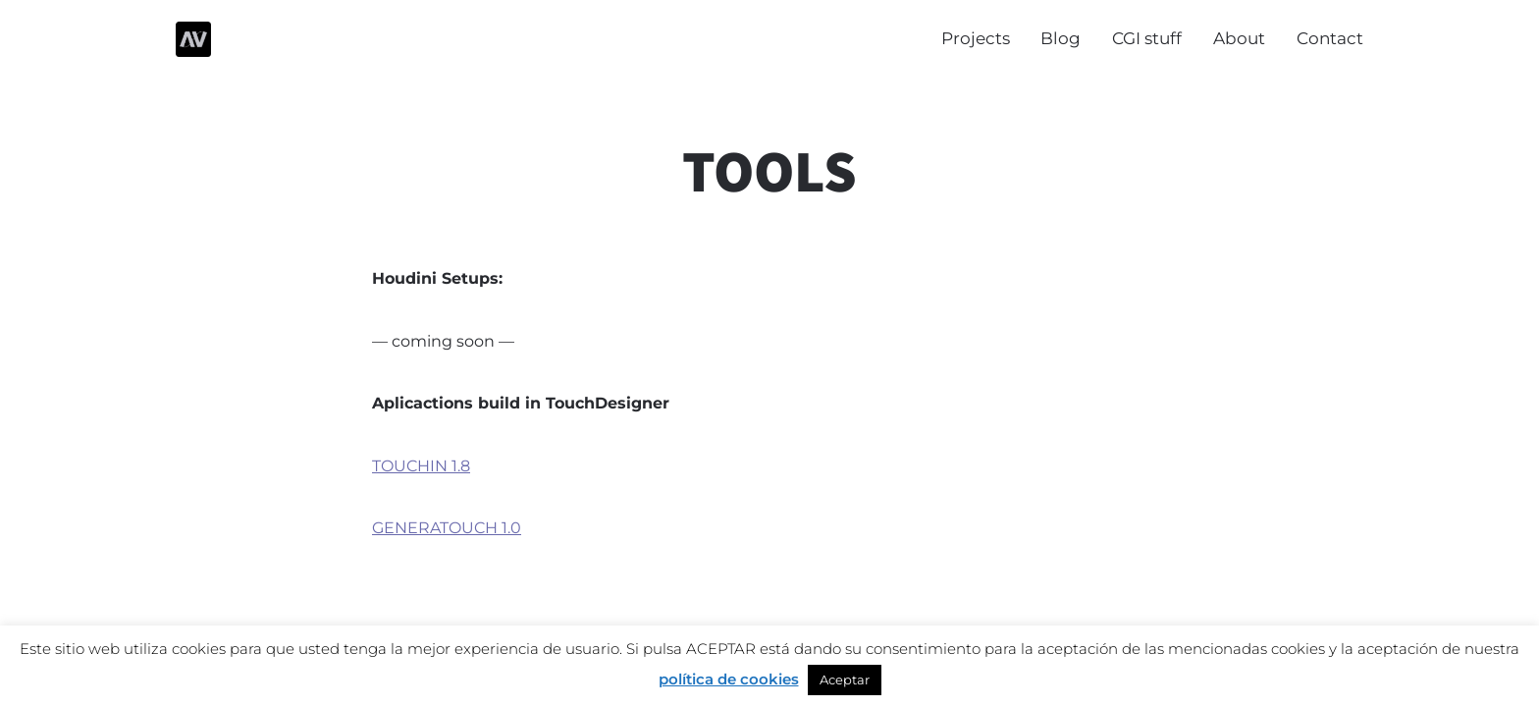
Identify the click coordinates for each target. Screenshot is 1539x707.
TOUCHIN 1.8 (421, 466)
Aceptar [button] (845, 679)
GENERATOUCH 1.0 (446, 527)
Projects (975, 38)
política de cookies (729, 679)
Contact (1330, 38)
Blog (1060, 38)
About (1239, 38)
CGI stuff (1147, 38)
